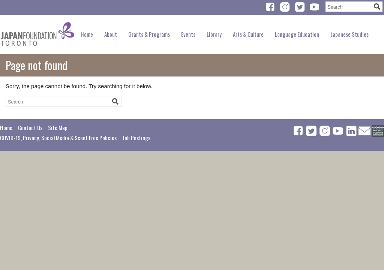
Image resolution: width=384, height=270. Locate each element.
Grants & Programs (149, 34)
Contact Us (30, 127)
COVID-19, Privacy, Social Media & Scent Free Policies (58, 138)
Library (214, 34)
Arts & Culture (248, 34)
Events (188, 34)
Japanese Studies (349, 34)
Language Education (297, 34)
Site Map (58, 127)
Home (87, 34)
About (110, 34)
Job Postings (136, 138)
